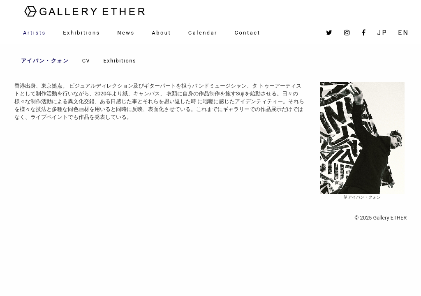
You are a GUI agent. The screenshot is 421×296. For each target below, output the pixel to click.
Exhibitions (81, 33)
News (125, 33)
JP (382, 33)
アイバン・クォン (45, 61)
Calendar (202, 33)
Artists (34, 33)
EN (403, 33)
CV (86, 61)
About (161, 33)
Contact (248, 33)
